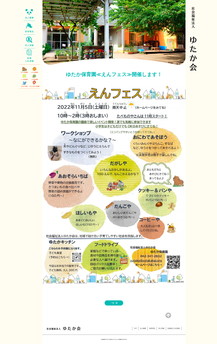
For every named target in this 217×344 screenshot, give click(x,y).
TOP (135, 328)
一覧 (112, 303)
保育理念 (152, 328)
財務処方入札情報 (174, 328)
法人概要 (143, 328)
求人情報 (161, 328)
